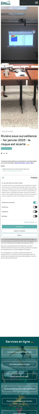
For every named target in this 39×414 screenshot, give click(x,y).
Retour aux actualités (7, 131)
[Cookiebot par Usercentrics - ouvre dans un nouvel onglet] (30, 178)
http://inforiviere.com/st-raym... (25, 163)
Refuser (19, 235)
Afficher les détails (29, 222)
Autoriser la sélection (19, 231)
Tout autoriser (19, 226)
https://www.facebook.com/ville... (13, 171)
